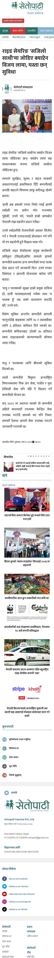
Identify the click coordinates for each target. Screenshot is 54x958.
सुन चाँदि (6, 947)
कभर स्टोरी (18, 31)
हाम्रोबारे (5, 952)
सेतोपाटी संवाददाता (23, 87)
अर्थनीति (5, 37)
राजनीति (31, 31)
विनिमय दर (6, 936)
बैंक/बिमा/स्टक (19, 37)
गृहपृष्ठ (4, 931)
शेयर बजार (6, 941)
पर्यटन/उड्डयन (34, 37)
